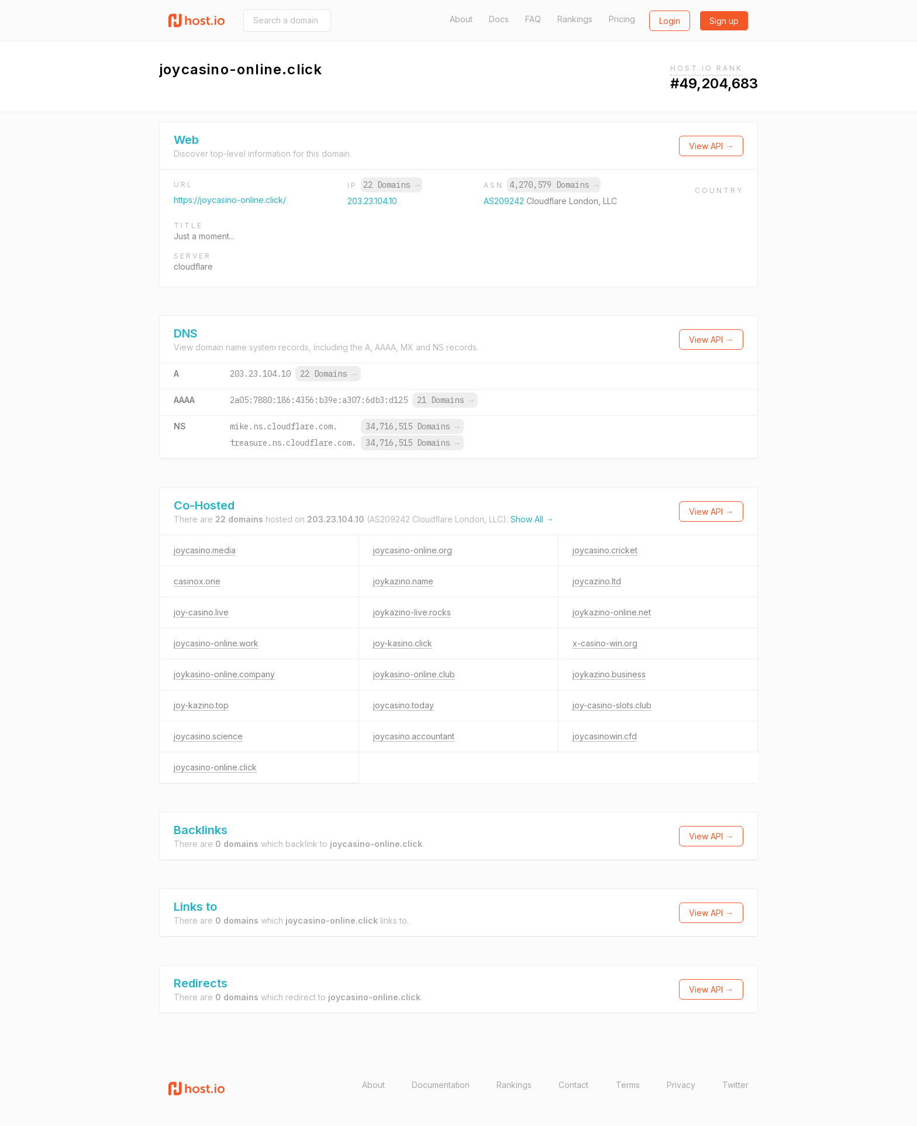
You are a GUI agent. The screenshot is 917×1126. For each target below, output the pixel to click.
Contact (573, 1085)
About (461, 19)
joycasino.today (403, 705)
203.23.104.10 (372, 201)
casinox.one (197, 581)
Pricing (622, 19)
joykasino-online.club (414, 674)
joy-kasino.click (402, 643)
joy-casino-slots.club (612, 705)
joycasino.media (205, 550)
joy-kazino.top (201, 705)
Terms (628, 1085)
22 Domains (391, 185)
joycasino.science (208, 736)
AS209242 (505, 201)
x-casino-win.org (605, 643)
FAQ (533, 19)
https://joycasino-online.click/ (230, 200)
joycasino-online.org (412, 550)
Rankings (574, 19)
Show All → (532, 519)
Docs (499, 19)
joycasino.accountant (413, 736)
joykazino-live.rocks (412, 612)
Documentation (441, 1085)
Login (669, 21)
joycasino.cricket (605, 550)
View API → (711, 146)
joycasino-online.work (216, 643)
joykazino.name (403, 581)
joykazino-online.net (612, 612)
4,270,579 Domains (553, 185)
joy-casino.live (201, 612)
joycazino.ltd (597, 581)
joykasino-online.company (224, 674)
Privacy (681, 1085)
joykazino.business (609, 674)
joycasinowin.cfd (605, 736)
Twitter (735, 1085)
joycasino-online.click (215, 767)
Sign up (724, 21)
